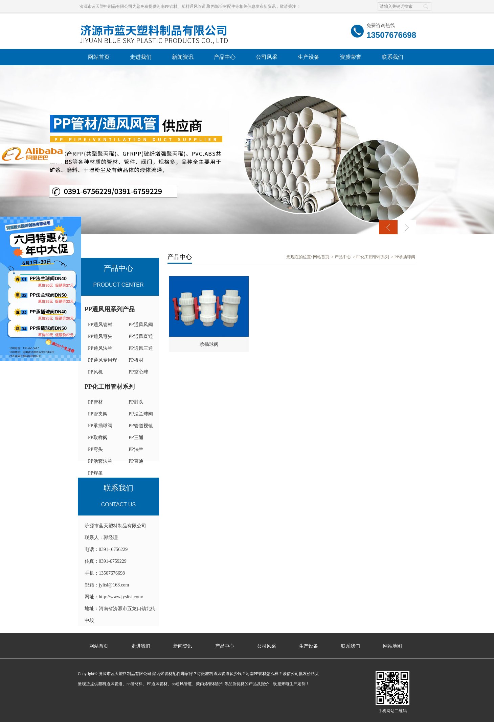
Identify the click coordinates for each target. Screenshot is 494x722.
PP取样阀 (98, 437)
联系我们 (392, 57)
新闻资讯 (183, 57)
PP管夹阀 (98, 413)
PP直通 (136, 461)
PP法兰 (136, 449)
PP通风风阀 (141, 324)
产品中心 (224, 57)
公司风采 (266, 57)
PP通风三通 (141, 348)
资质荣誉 (350, 57)
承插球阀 (209, 344)
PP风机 (95, 372)
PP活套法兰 (100, 461)
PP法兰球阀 (141, 413)
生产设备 (308, 57)
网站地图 (392, 646)
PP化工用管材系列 (110, 386)
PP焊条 (95, 473)
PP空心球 (138, 372)
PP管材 (95, 402)
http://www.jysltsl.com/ (121, 596)
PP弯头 (95, 449)
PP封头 (136, 402)
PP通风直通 (141, 336)
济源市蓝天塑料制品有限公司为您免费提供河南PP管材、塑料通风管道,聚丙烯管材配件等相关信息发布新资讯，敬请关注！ (190, 6)
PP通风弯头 (100, 336)
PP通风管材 (100, 324)
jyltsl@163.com (114, 584)
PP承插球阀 (100, 425)
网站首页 (99, 57)
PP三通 (136, 437)
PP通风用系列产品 (110, 309)
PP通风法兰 (100, 348)
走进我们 (141, 57)
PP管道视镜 (141, 425)
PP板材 (136, 360)
